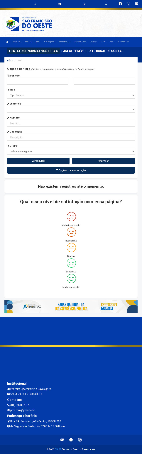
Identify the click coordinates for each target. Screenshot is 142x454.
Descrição (14, 131)
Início (10, 60)
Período (13, 75)
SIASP (58, 449)
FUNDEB (94, 42)
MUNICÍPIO (16, 42)
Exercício (14, 103)
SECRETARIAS (65, 42)
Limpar (104, 160)
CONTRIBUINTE (81, 42)
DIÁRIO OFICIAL (123, 42)
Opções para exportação (71, 170)
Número (13, 117)
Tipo (11, 89)
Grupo (12, 145)
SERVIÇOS (29, 42)
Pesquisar (38, 160)
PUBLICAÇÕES (49, 42)
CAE (112, 42)
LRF (38, 42)
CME (104, 42)
